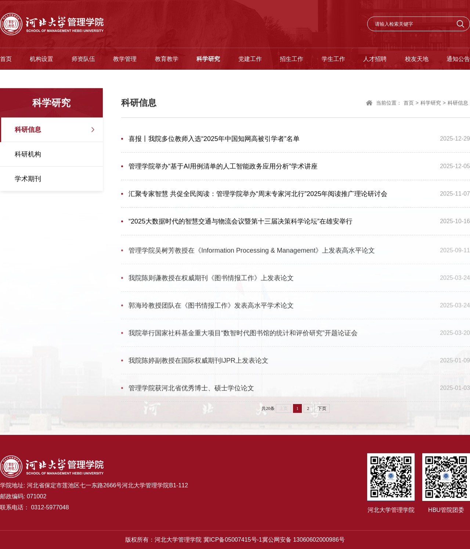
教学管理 (125, 59)
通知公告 (458, 59)
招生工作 (291, 59)
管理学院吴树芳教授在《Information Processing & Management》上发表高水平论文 (252, 252)
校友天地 (417, 59)
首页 (6, 59)
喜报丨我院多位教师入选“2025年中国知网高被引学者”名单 (214, 139)
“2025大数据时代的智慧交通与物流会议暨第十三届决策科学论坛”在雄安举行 (240, 221)
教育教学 (166, 59)
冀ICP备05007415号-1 (232, 540)
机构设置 (41, 59)
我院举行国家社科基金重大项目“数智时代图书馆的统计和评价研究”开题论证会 (243, 335)
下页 (322, 408)
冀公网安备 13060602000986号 (303, 540)
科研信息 (28, 130)
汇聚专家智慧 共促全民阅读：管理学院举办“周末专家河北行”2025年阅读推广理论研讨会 (258, 194)
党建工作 (250, 59)
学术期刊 (28, 179)
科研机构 (28, 154)
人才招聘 (375, 59)
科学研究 (208, 59)
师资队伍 (83, 59)
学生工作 (333, 59)
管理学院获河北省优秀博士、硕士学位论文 (191, 390)
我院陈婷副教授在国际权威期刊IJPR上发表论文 (198, 362)
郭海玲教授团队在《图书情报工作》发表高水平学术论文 (211, 307)
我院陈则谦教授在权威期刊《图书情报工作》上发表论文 (211, 280)
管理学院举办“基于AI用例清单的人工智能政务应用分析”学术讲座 (223, 166)
